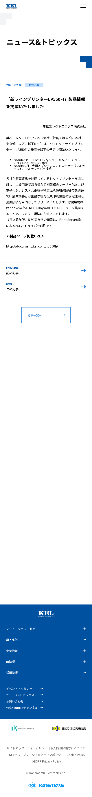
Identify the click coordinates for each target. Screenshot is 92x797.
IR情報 (10, 661)
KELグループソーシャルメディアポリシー (36, 754)
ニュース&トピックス (20, 694)
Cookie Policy (76, 754)
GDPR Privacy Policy (47, 761)
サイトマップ (15, 748)
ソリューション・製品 (20, 628)
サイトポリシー (37, 748)
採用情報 (12, 672)
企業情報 (12, 650)
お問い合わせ (15, 701)
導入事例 (12, 639)
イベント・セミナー (19, 688)
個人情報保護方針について (67, 748)
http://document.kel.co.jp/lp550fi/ (32, 246)
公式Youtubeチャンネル (22, 707)
